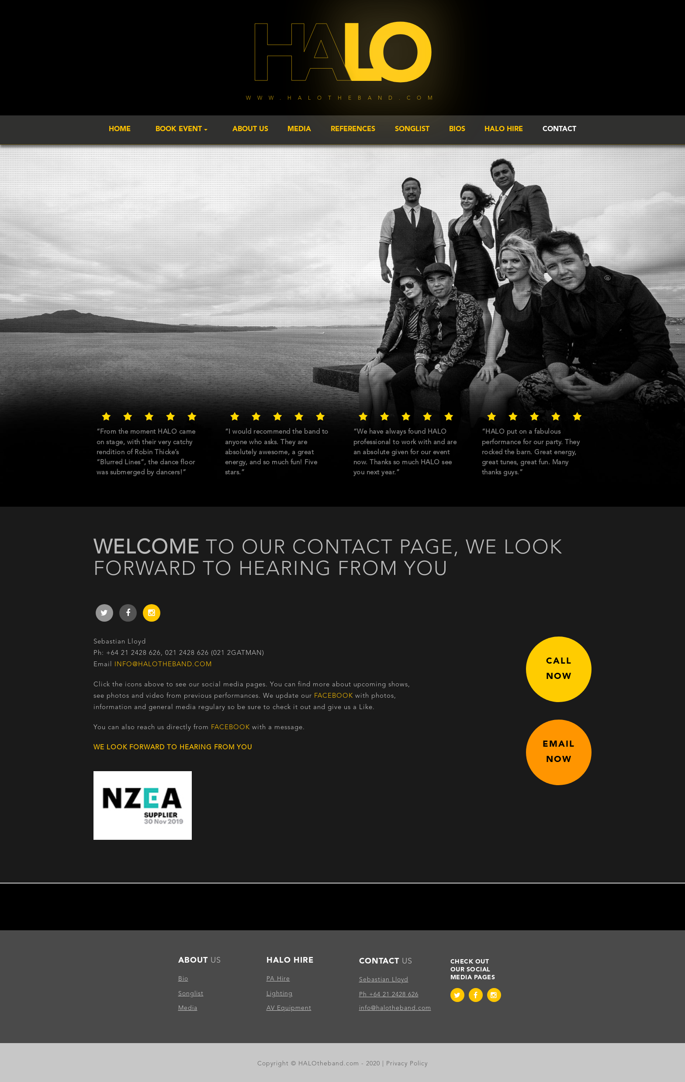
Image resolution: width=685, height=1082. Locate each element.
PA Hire (278, 979)
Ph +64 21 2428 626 (389, 995)
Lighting (279, 994)
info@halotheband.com (163, 664)
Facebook (333, 696)
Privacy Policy (407, 1064)
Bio (183, 979)
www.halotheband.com (342, 98)
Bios (457, 129)
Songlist (412, 129)
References (353, 129)
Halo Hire (503, 129)
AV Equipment (288, 1008)
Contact (559, 129)
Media (299, 129)
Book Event (182, 129)
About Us (250, 129)
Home (120, 129)
